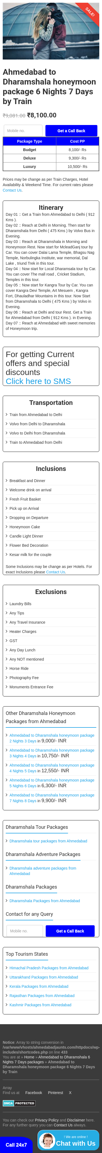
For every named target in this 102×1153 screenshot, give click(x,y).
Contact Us (12, 190)
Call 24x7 (16, 1145)
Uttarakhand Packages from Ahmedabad (44, 977)
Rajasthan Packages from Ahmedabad (42, 995)
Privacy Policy (47, 1120)
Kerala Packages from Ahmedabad (39, 986)
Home (29, 1057)
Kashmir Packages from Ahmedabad (40, 1005)
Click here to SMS (38, 381)
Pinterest (55, 1092)
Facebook (33, 1092)
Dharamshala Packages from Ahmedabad (45, 901)
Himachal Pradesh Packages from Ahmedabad (49, 968)
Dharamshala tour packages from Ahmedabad (48, 841)
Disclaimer (76, 1120)
